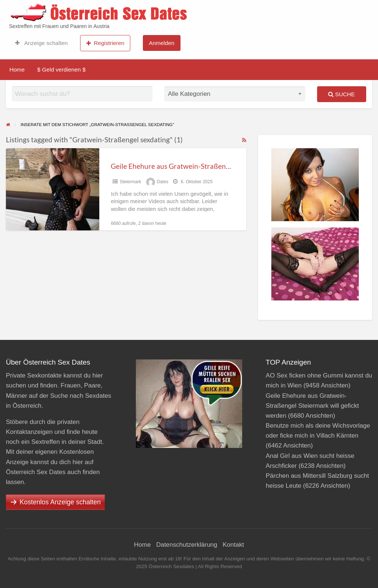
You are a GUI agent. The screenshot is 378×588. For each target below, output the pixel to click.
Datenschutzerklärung (186, 544)
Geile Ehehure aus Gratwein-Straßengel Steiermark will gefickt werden (221, 166)
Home (17, 69)
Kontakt (233, 544)
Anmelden (161, 43)
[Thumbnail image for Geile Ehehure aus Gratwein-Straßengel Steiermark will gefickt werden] (52, 189)
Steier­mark (130, 181)
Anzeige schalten (41, 43)
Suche (341, 94)
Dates (162, 181)
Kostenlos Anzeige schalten (60, 502)
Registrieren (105, 43)
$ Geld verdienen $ (61, 69)
